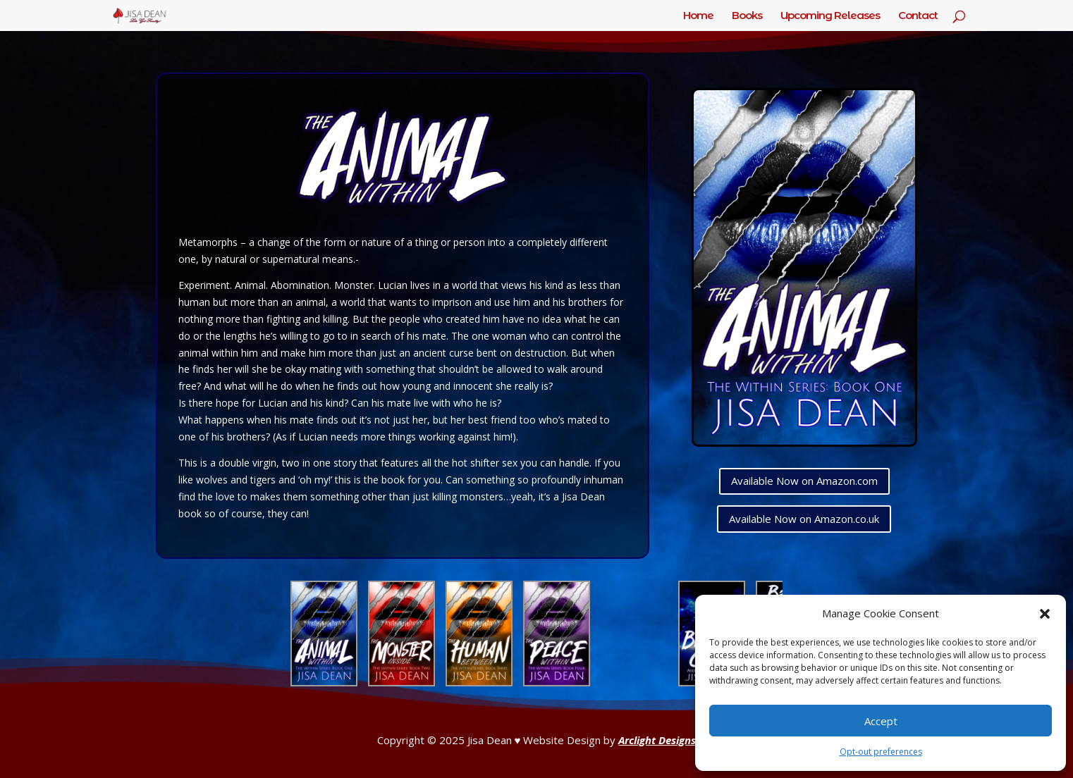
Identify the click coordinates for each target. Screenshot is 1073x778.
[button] (1045, 614)
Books (747, 16)
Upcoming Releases (830, 16)
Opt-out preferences (881, 752)
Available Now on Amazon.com (804, 481)
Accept (880, 721)
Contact (918, 16)
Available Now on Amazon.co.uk (804, 519)
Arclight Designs (657, 740)
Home (698, 16)
